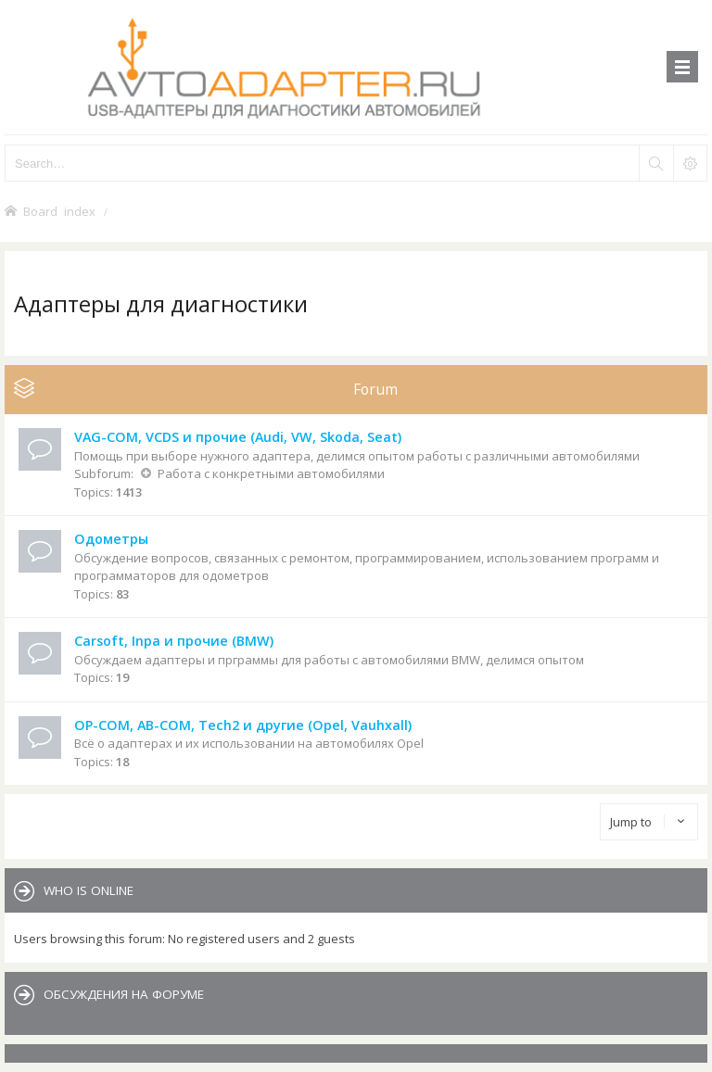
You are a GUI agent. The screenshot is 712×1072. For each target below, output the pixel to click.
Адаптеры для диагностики (161, 303)
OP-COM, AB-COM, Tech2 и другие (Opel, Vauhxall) (243, 725)
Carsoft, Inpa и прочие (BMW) (173, 641)
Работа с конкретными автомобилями (271, 473)
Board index (59, 211)
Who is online (89, 890)
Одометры (111, 539)
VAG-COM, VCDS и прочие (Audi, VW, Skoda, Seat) (237, 437)
